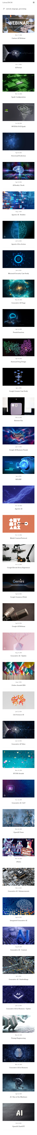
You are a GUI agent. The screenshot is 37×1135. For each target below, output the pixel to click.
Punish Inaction (18, 332)
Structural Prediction (18, 156)
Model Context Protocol (18, 538)
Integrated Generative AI (18, 920)
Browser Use (18, 420)
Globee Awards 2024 (18, 685)
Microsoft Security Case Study (18, 273)
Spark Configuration (18, 97)
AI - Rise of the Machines (18, 1097)
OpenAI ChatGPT (18, 1126)
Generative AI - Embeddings (18, 979)
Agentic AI (18, 509)
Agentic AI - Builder (18, 215)
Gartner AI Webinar (18, 38)
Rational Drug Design (18, 362)
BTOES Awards (18, 773)
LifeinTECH (7, 2)
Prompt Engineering (18, 1038)
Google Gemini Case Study (18, 391)
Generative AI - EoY (18, 803)
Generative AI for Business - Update (18, 1009)
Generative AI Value (18, 744)
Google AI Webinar (18, 626)
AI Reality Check (18, 185)
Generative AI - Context (18, 950)
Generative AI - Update (18, 656)
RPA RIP (18, 479)
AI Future (18, 67)
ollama (18, 862)
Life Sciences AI (18, 715)
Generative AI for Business (18, 1067)
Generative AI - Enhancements (18, 891)
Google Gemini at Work (18, 597)
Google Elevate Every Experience (18, 567)
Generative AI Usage (18, 303)
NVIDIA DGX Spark (19, 126)
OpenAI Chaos (18, 832)
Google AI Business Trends (18, 450)
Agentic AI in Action (18, 244)
